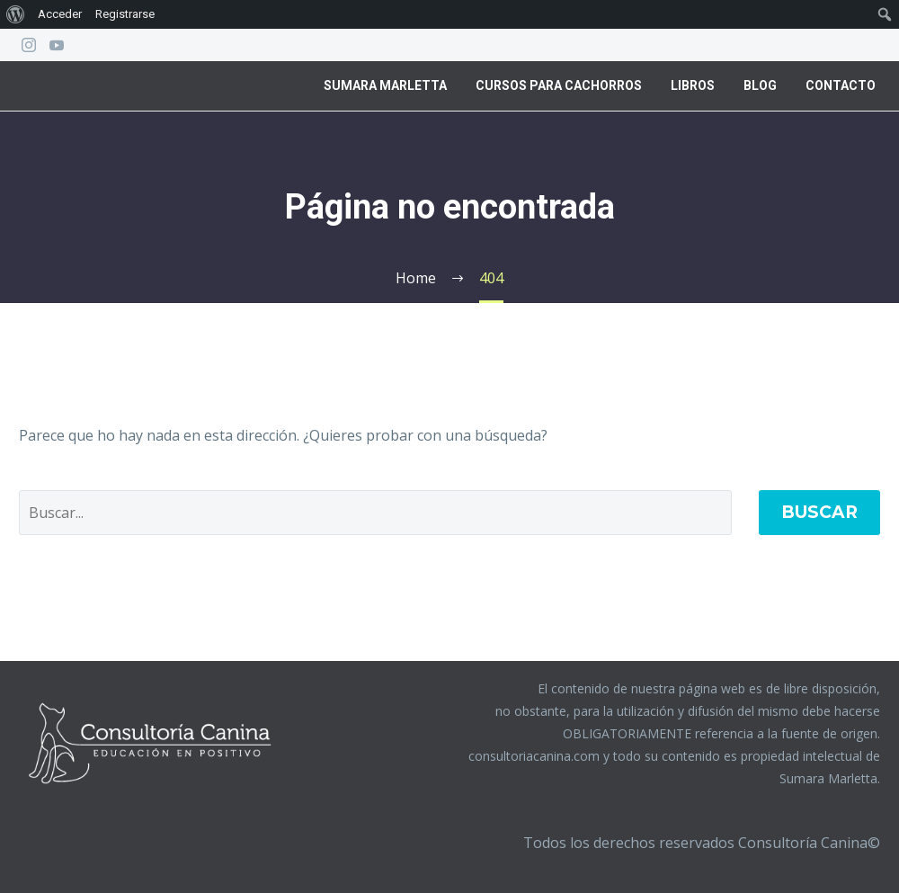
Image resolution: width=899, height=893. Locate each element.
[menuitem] (15, 14)
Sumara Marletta (385, 85)
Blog (760, 85)
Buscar (819, 512)
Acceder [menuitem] (60, 14)
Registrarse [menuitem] (125, 14)
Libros (693, 85)
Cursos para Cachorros (559, 85)
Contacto (841, 85)
